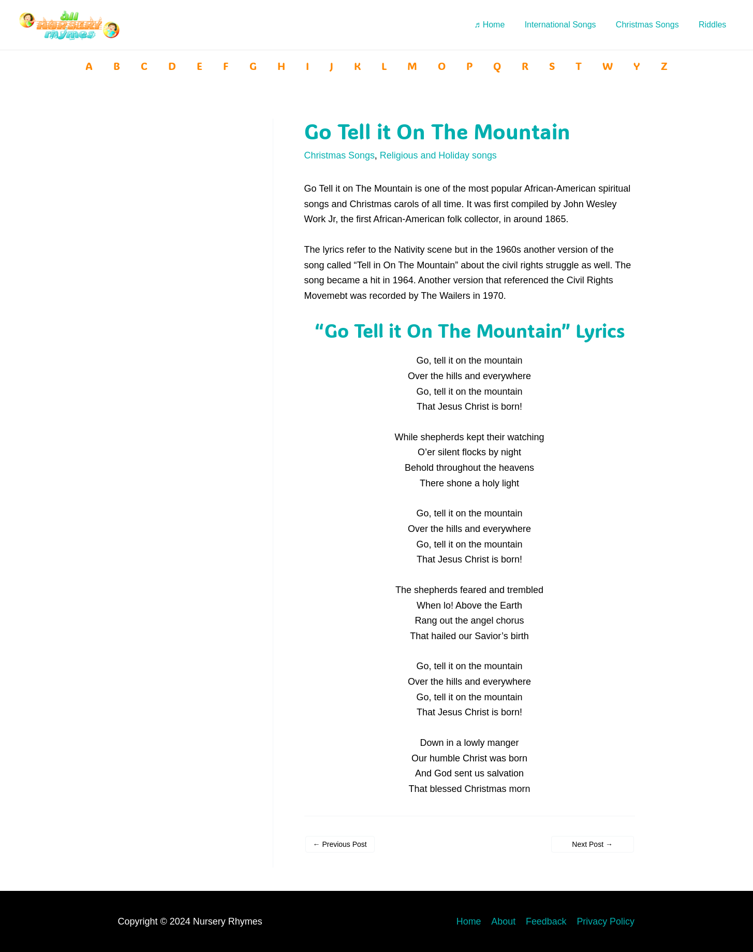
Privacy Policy (606, 921)
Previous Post (340, 844)
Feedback (547, 921)
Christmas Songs (339, 155)
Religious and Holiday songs (439, 155)
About (505, 921)
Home (471, 921)
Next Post (592, 844)
